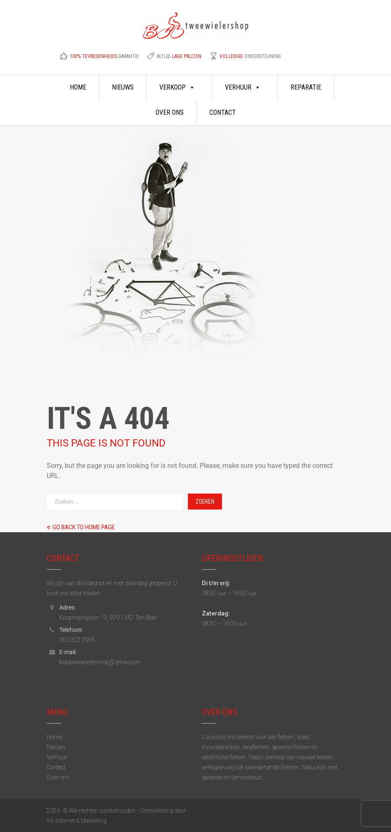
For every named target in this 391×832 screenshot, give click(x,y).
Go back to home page (81, 527)
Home (78, 87)
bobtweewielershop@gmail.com (100, 662)
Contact (222, 112)
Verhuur (243, 87)
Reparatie (306, 87)
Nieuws (123, 87)
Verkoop (177, 87)
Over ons (170, 112)
